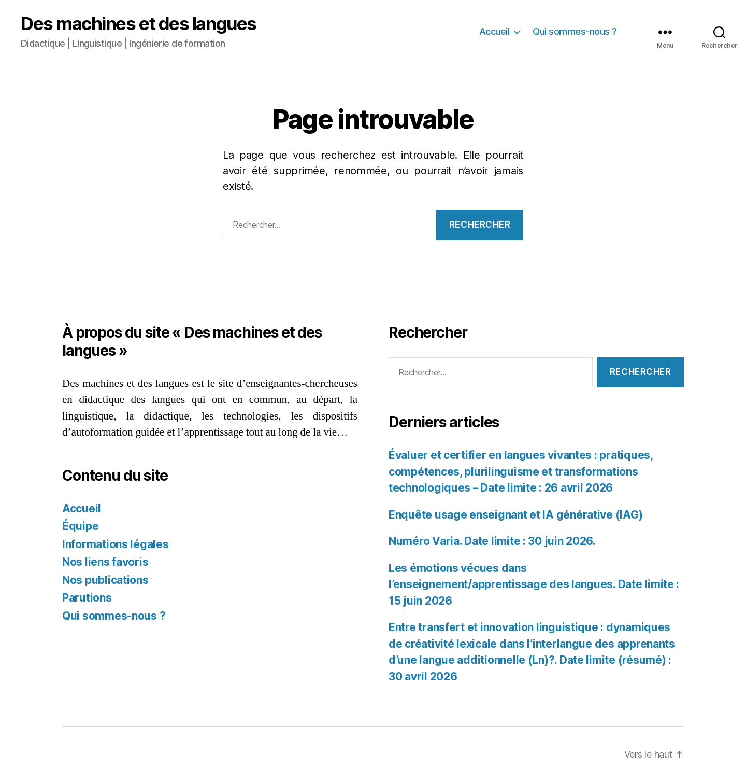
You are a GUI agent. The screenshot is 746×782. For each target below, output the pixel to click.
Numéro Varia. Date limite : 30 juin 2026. (492, 541)
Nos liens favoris (105, 561)
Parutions (87, 597)
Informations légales (115, 544)
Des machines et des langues (138, 24)
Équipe (80, 526)
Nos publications (105, 580)
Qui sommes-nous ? (575, 31)
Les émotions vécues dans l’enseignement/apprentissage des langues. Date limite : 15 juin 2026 (534, 584)
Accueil (494, 31)
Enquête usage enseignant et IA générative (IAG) (515, 514)
